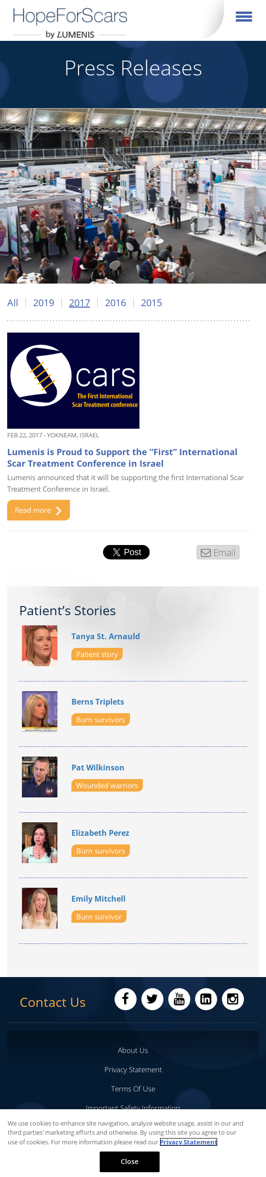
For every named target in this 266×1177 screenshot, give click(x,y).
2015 (151, 303)
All (12, 303)
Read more (38, 510)
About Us (133, 1050)
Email (224, 552)
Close (130, 1161)
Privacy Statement (133, 1069)
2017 (79, 303)
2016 (115, 303)
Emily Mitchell (98, 898)
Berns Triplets (97, 701)
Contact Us (53, 1002)
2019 (43, 303)
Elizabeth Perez (100, 833)
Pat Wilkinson (98, 767)
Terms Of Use (133, 1088)
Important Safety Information (133, 1108)
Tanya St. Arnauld (105, 636)
